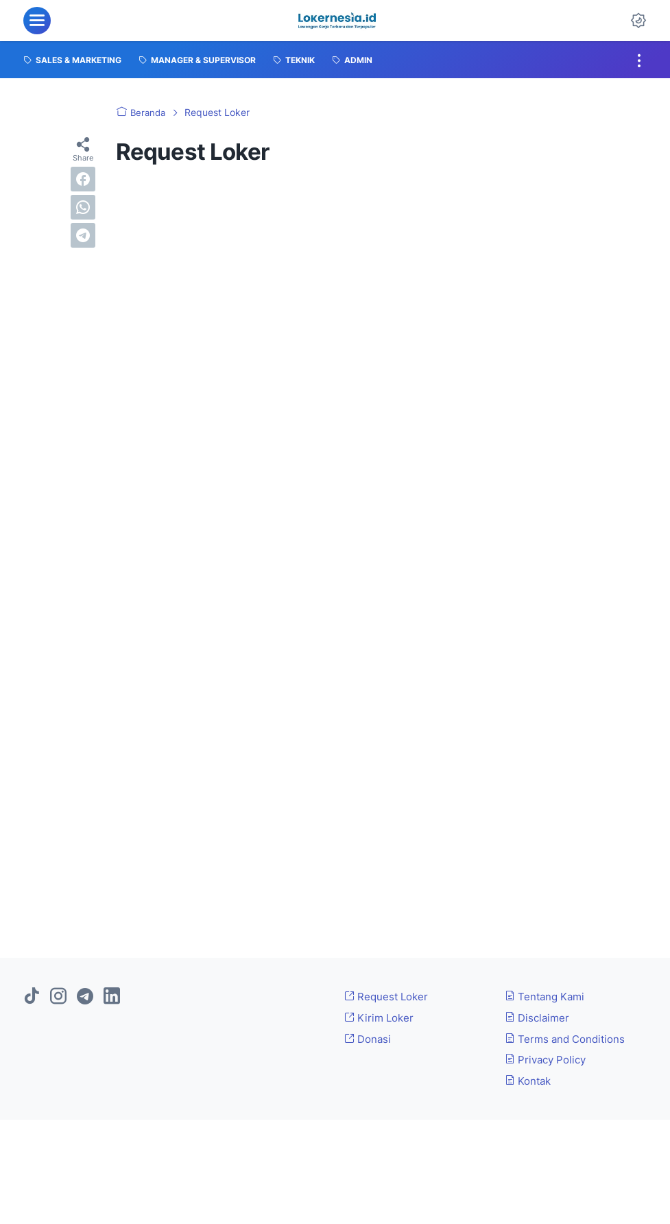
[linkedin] (112, 997)
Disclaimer (539, 1017)
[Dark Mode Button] (638, 20)
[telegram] (83, 235)
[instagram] (58, 997)
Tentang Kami (547, 996)
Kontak (530, 1080)
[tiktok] (31, 997)
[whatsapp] (83, 207)
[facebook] (83, 179)
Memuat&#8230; (335, 535)
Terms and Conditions (569, 1039)
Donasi (369, 1039)
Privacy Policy (549, 1059)
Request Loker (388, 996)
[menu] (37, 20)
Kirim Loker (381, 1017)
